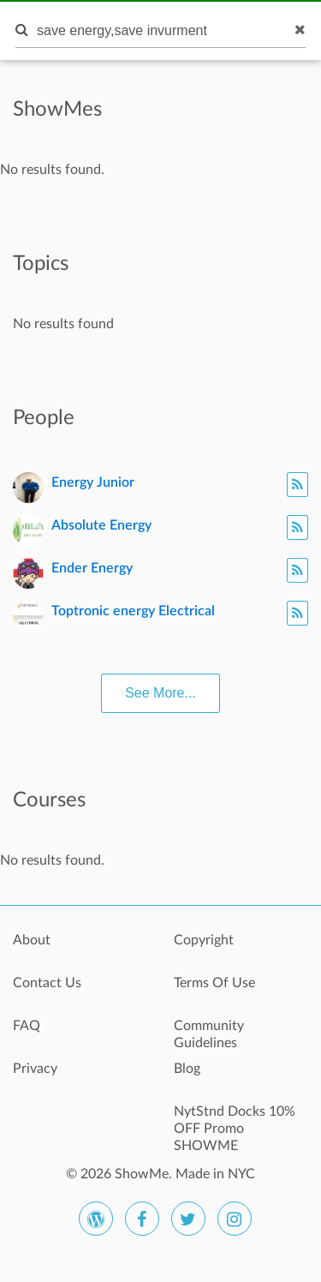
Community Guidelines (209, 1034)
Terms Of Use (214, 983)
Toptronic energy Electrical (133, 611)
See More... (160, 693)
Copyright (204, 940)
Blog (187, 1068)
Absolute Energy (101, 525)
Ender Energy (92, 568)
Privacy (35, 1068)
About (32, 940)
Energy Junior (92, 482)
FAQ (26, 1026)
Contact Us (47, 983)
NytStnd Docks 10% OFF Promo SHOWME (234, 1121)
